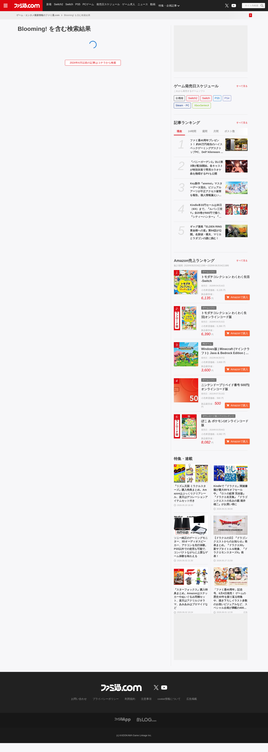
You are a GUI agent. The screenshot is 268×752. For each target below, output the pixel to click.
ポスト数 (229, 131)
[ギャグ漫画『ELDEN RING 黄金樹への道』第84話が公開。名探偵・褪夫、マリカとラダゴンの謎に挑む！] (236, 231)
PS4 (226, 98)
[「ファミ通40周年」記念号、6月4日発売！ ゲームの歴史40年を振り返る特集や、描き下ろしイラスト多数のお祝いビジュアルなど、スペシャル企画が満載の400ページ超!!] (230, 583)
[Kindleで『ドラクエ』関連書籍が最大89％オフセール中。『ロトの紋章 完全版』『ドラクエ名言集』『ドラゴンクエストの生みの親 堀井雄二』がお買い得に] (230, 473)
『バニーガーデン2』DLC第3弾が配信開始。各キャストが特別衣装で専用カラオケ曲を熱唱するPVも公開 (206, 167)
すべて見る (242, 86)
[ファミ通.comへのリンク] (27, 5)
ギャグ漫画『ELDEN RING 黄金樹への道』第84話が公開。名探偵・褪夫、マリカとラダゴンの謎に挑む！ (206, 232)
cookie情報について (165, 708)
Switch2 (58, 5)
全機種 (179, 98)
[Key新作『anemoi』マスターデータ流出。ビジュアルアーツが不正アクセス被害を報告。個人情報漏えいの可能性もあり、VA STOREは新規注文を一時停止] (236, 188)
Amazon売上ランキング (194, 261)
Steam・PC (182, 105)
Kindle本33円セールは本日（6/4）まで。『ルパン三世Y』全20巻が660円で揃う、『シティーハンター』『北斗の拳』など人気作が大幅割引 (206, 211)
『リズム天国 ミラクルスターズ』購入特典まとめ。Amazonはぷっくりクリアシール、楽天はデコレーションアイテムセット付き (190, 497)
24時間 (192, 131)
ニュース (145, 5)
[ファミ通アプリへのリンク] (123, 728)
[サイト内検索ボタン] (253, 5)
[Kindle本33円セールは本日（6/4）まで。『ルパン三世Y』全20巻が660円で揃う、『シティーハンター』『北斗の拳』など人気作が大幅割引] (236, 209)
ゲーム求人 (130, 5)
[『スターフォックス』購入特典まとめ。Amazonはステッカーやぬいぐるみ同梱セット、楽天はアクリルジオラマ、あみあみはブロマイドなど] (191, 583)
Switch (70, 5)
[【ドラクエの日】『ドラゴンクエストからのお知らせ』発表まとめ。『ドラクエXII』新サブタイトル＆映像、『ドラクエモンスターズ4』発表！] (230, 528)
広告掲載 (185, 708)
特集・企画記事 (170, 5)
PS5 (78, 5)
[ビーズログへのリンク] (146, 728)
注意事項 (145, 708)
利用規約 (130, 708)
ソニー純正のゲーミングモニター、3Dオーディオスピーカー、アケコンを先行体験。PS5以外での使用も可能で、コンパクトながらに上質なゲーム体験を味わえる (190, 552)
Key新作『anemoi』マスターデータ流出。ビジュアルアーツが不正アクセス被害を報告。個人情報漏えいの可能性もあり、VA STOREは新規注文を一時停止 (207, 189)
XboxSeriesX (201, 105)
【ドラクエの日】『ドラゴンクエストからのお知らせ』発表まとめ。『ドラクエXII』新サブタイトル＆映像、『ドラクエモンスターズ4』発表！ (230, 552)
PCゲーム (89, 5)
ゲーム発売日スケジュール (196, 86)
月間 (215, 131)
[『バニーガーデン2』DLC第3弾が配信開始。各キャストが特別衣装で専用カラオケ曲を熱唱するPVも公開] (236, 166)
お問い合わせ (84, 708)
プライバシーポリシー (108, 708)
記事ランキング (187, 123)
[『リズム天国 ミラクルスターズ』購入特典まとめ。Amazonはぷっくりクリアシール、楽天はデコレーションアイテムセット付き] (191, 473)
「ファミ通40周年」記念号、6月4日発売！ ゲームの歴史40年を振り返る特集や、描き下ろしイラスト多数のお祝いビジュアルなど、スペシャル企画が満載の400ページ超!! (230, 607)
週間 (204, 131)
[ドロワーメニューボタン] (5, 5)
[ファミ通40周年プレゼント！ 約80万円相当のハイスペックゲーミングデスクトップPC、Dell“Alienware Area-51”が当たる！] (236, 144)
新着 (49, 5)
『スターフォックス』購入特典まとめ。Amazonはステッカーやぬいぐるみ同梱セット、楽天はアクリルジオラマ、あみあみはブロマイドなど (190, 607)
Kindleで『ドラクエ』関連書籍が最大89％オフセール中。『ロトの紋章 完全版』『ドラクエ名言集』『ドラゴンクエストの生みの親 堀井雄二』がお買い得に (230, 497)
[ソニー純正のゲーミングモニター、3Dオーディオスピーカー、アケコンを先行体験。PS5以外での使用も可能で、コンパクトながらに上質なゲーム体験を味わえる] (191, 528)
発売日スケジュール (109, 5)
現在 (179, 131)
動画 (155, 5)
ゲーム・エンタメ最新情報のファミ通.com (38, 15)
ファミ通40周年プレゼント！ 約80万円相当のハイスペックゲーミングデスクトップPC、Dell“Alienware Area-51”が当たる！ (206, 146)
